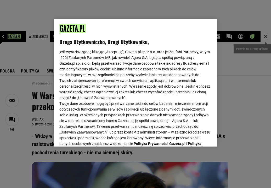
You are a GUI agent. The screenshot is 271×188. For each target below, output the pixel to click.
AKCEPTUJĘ (194, 136)
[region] (135, 83)
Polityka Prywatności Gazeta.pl (159, 77)
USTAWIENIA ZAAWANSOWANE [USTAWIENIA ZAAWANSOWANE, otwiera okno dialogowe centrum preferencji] (93, 136)
